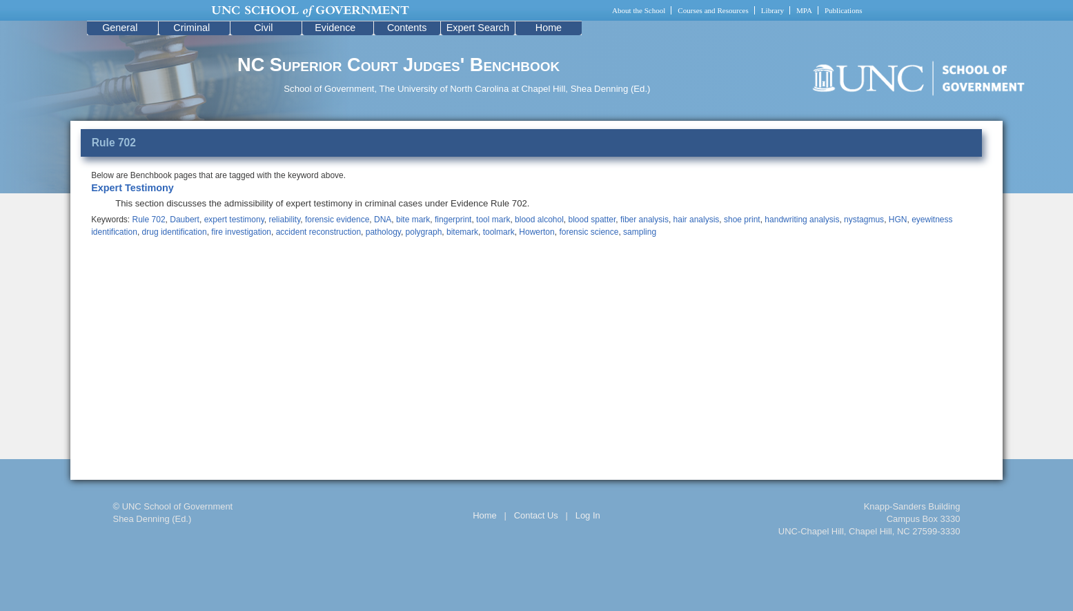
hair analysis (696, 219)
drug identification (174, 232)
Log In (587, 515)
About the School (638, 10)
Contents (407, 27)
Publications (844, 10)
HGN (898, 219)
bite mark (413, 219)
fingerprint (453, 219)
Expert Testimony (132, 187)
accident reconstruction (318, 232)
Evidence (335, 27)
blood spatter (592, 219)
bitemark (462, 232)
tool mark (493, 219)
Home (548, 27)
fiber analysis (644, 219)
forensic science (588, 232)
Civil (263, 27)
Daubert (184, 219)
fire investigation (241, 232)
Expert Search (477, 27)
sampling (639, 232)
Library (772, 10)
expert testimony (234, 219)
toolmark (499, 232)
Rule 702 (149, 219)
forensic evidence (337, 219)
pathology (383, 232)
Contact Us (536, 515)
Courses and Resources (713, 10)
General (119, 27)
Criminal (191, 27)
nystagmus (864, 219)
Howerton (536, 232)
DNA (382, 219)
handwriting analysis (802, 219)
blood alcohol (539, 219)
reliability (284, 219)
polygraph (424, 232)
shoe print (742, 219)
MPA (804, 10)
